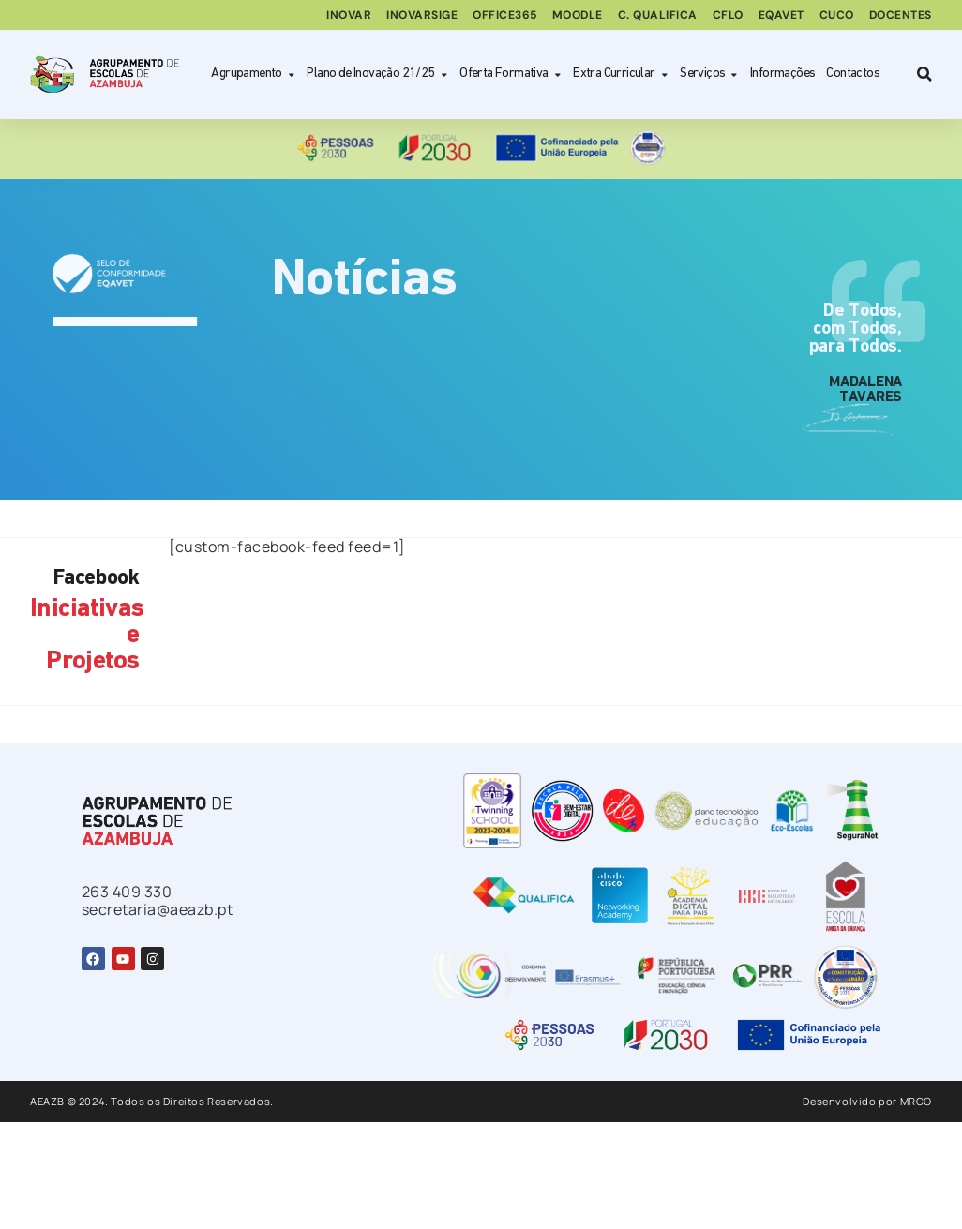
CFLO (728, 14)
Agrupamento (253, 75)
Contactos (852, 74)
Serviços (709, 75)
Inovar (348, 14)
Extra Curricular (621, 75)
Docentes (900, 14)
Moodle (577, 14)
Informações (782, 74)
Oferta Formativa (510, 75)
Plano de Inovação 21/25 (377, 75)
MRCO (916, 1101)
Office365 (505, 14)
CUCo (836, 14)
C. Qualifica (658, 14)
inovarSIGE (422, 14)
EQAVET (781, 14)
